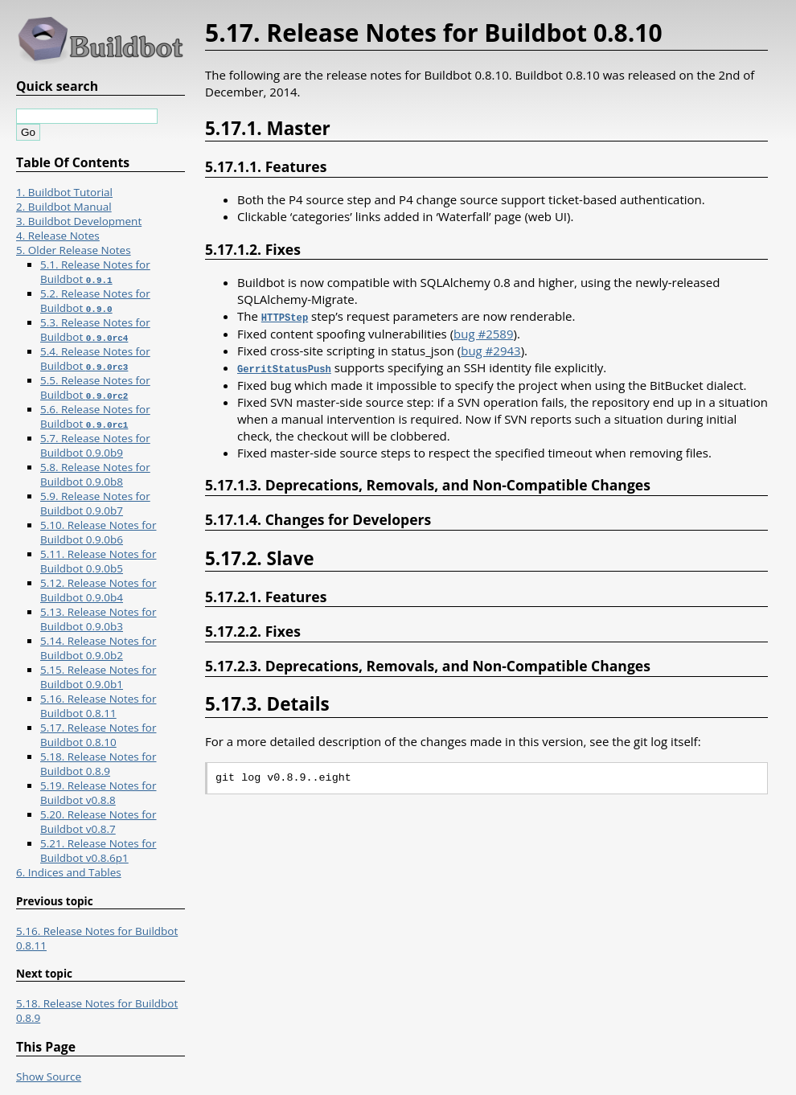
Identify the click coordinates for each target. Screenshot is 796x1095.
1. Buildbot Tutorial (64, 192)
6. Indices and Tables (68, 872)
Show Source (48, 1076)
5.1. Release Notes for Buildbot (95, 271)
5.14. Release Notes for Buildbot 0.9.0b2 (98, 648)
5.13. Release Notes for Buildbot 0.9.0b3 (98, 619)
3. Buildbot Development (79, 221)
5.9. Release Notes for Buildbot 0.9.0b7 (95, 503)
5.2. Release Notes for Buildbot (95, 300)
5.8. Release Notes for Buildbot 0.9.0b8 (95, 474)
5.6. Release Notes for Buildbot (95, 416)
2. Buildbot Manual (64, 206)
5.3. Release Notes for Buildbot (95, 329)
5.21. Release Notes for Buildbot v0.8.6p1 (98, 850)
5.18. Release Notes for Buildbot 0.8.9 (98, 763)
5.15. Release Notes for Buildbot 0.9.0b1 (98, 676)
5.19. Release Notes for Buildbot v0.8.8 (98, 792)
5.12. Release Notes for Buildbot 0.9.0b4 (98, 590)
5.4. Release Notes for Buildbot (95, 358)
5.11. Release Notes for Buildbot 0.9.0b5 (98, 561)
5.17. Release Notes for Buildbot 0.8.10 (98, 734)
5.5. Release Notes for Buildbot (95, 387)
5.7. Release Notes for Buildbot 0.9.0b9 (95, 445)
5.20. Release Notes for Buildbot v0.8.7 (98, 821)
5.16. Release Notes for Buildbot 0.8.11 (98, 705)
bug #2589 (483, 333)
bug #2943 (490, 350)
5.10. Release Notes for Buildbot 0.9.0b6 (98, 532)
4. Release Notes (58, 235)
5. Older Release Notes (73, 250)
